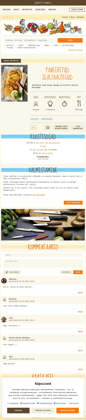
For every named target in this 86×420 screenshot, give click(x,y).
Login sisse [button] (77, 10)
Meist (16, 10)
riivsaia (39, 150)
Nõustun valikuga (43, 410)
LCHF (56, 45)
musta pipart (47, 153)
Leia (70, 40)
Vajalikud (13, 403)
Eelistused (60, 403)
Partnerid (73, 403)
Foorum (65, 17)
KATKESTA (66, 272)
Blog (72, 17)
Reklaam (80, 17)
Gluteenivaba (68, 45)
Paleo (21, 45)
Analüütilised (27, 403)
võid (40, 159)
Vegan (46, 45)
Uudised (6, 10)
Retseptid (27, 10)
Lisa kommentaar (78, 127)
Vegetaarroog (33, 45)
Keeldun (18, 410)
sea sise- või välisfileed (47, 143)
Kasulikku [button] (40, 10)
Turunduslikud (44, 403)
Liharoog (34, 119)
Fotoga (10, 48)
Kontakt (52, 10)
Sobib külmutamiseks (27, 48)
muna (44, 146)
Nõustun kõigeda (68, 410)
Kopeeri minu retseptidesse (61, 127)
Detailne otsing (76, 50)
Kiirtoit (10, 45)
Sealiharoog (46, 119)
